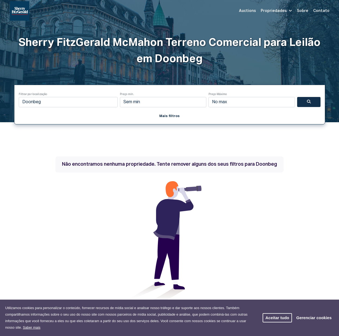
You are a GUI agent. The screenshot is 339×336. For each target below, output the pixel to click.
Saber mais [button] (32, 327)
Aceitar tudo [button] (277, 317)
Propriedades (276, 11)
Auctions (247, 11)
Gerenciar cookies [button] (314, 317)
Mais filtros (169, 116)
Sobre (302, 11)
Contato (321, 11)
